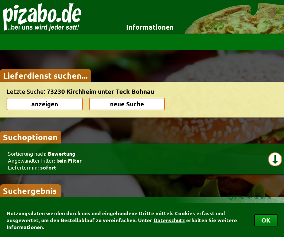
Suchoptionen (30, 137)
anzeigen (44, 104)
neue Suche (127, 104)
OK (265, 220)
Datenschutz (169, 220)
